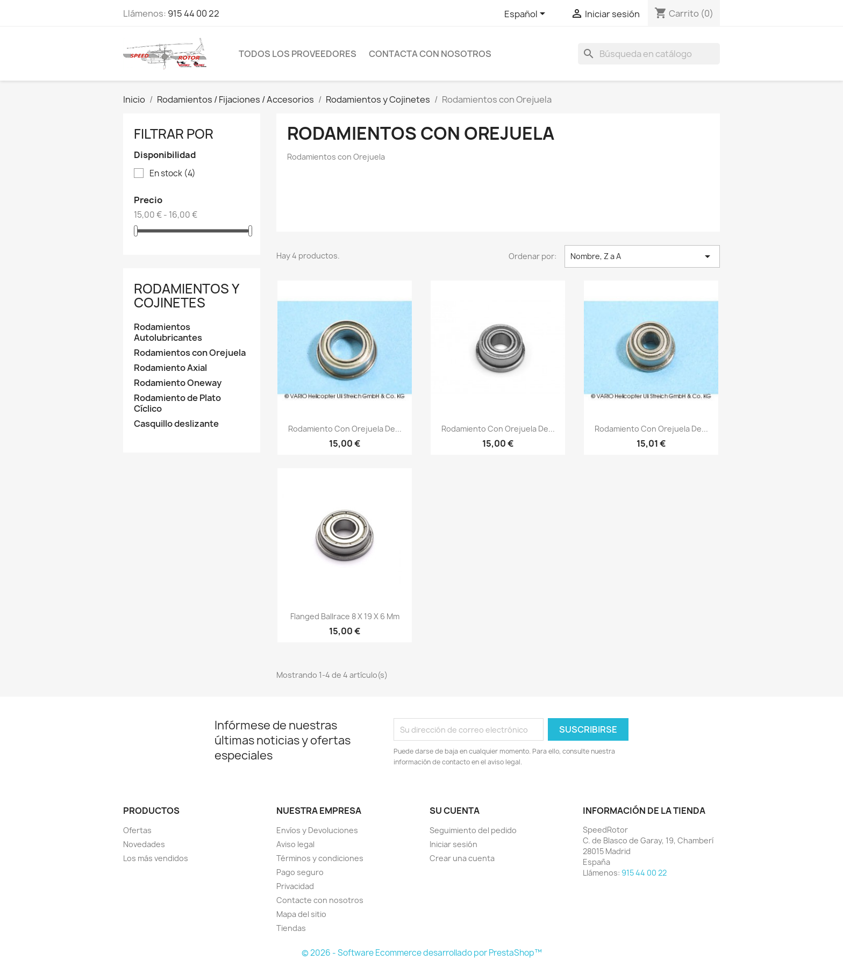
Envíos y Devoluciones (317, 830)
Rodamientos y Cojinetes (186, 296)
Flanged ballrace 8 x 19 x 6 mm (344, 616)
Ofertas (137, 830)
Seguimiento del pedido (473, 830)
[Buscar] (649, 54)
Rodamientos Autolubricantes (168, 332)
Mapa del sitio (301, 914)
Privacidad (295, 886)
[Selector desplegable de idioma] (526, 14)
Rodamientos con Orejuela (190, 353)
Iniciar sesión (453, 844)
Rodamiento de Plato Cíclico (177, 403)
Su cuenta (455, 810)
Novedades (144, 844)
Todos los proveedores (297, 54)
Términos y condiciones (319, 858)
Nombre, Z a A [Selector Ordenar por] (642, 256)
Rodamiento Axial (170, 368)
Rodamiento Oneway (178, 383)
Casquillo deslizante (176, 423)
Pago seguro (300, 872)
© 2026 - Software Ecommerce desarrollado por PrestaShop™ (422, 952)
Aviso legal (295, 844)
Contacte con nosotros (319, 900)
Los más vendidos (155, 858)
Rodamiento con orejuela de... (345, 429)
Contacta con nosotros (430, 54)
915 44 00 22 (193, 13)
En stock (172, 173)
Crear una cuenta (462, 858)
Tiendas (291, 928)
